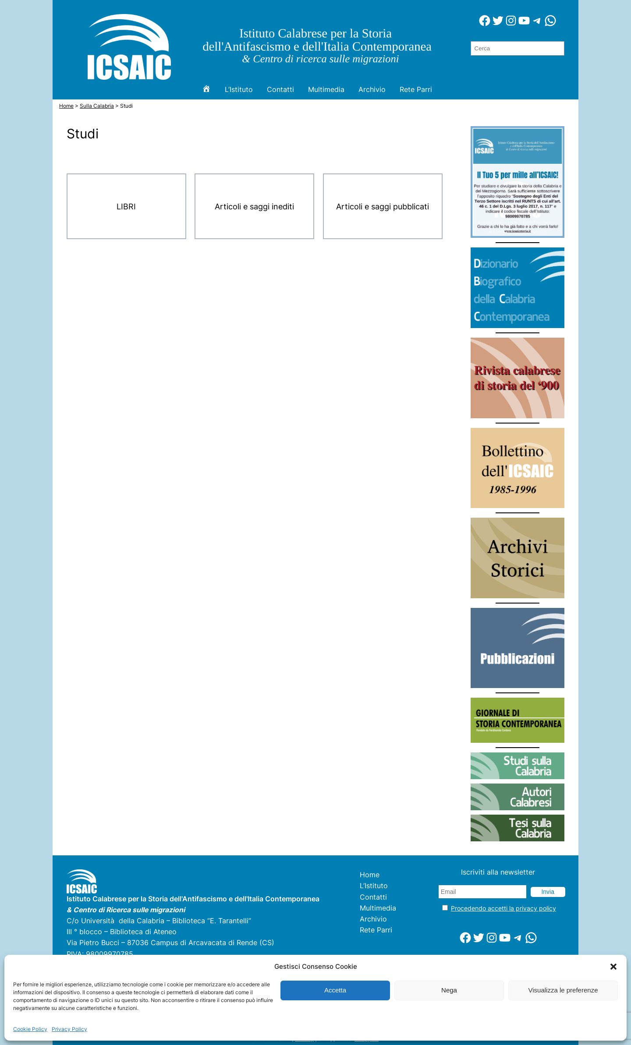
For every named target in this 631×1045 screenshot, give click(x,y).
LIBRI (126, 206)
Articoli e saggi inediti (254, 206)
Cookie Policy (30, 1029)
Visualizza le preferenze (563, 990)
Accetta (335, 990)
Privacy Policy (69, 1029)
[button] (613, 966)
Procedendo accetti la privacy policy (503, 908)
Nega (449, 990)
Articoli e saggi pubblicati (382, 206)
